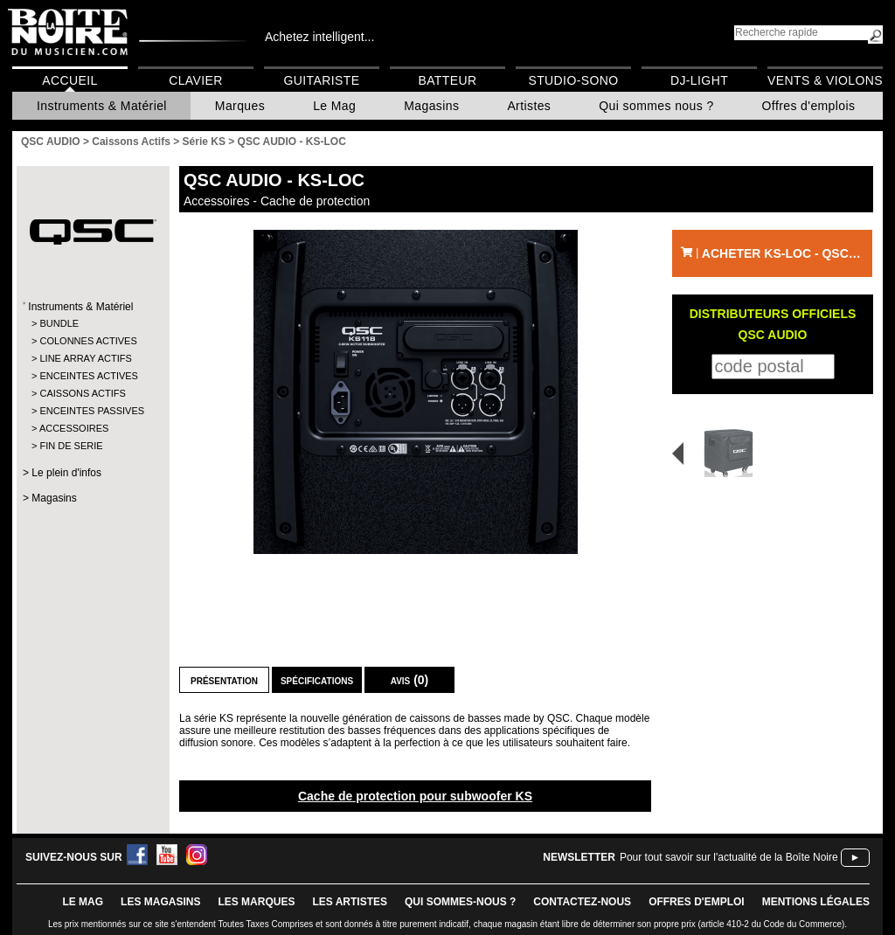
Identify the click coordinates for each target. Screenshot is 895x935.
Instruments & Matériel (102, 106)
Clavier (196, 80)
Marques (240, 106)
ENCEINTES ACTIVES (88, 376)
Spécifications (317, 680)
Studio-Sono (573, 80)
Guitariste (322, 80)
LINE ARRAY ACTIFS (85, 358)
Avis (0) (410, 680)
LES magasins (160, 902)
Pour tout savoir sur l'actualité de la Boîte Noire (729, 857)
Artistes (529, 106)
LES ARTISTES (349, 902)
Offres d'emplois (809, 106)
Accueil (69, 80)
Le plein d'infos (66, 473)
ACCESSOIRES (73, 428)
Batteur (447, 80)
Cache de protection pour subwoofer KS (415, 796)
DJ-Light (699, 80)
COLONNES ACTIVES (87, 341)
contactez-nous (582, 902)
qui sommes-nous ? (460, 902)
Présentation (224, 680)
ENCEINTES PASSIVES (91, 410)
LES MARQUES (256, 902)
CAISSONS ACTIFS (82, 393)
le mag (82, 902)
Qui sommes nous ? (656, 106)
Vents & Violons (825, 80)
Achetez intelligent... (319, 37)
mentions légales (816, 902)
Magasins (431, 106)
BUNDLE (59, 323)
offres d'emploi (697, 902)
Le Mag (334, 106)
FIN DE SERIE (70, 445)
